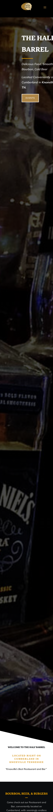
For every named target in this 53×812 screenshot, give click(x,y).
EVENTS (37, 98)
